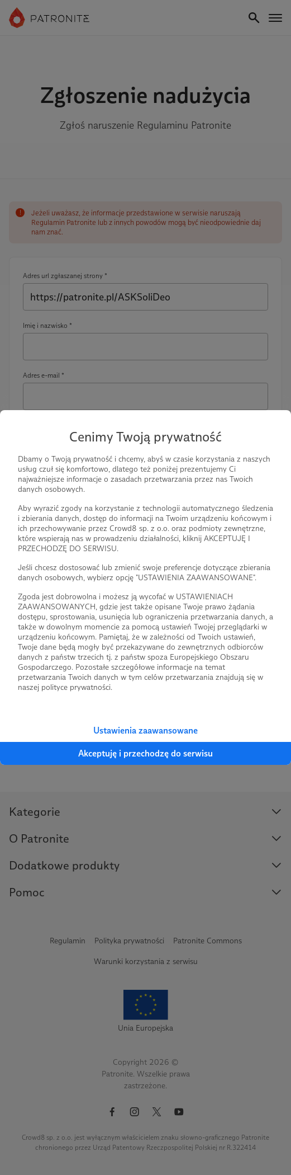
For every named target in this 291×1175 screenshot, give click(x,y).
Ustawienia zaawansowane (145, 730)
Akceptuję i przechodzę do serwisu (145, 753)
